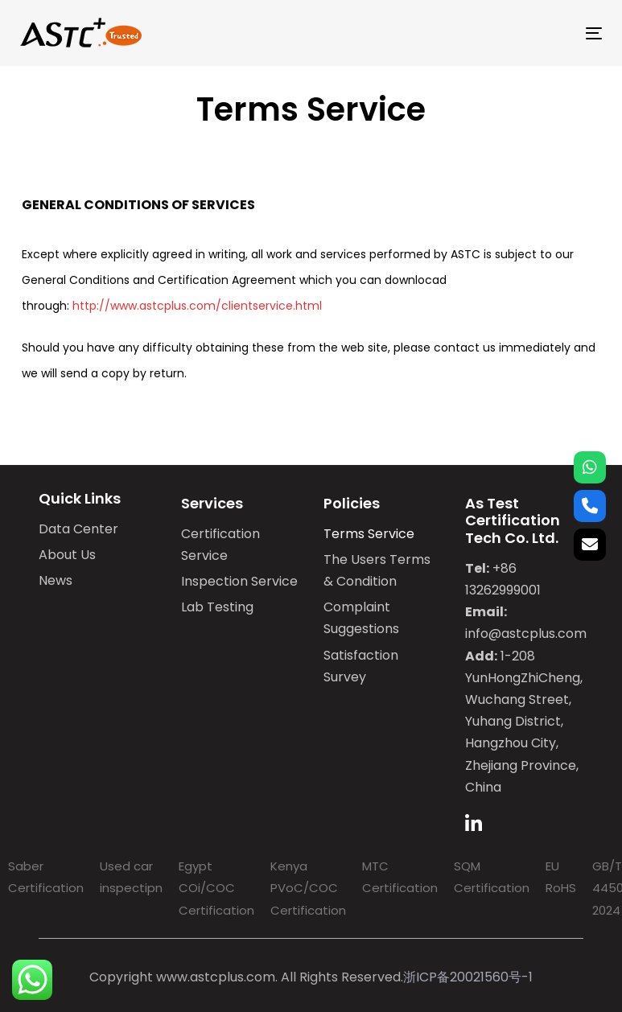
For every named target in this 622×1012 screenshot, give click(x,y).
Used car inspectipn (131, 877)
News (55, 580)
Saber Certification (46, 877)
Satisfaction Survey (360, 666)
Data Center (78, 529)
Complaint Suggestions (361, 618)
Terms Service (368, 534)
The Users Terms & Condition (376, 570)
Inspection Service (239, 581)
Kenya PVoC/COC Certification (308, 888)
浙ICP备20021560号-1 (468, 977)
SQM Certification (491, 877)
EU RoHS (561, 877)
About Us (67, 554)
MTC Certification (400, 877)
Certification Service (220, 545)
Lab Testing (217, 607)
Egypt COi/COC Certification (216, 888)
